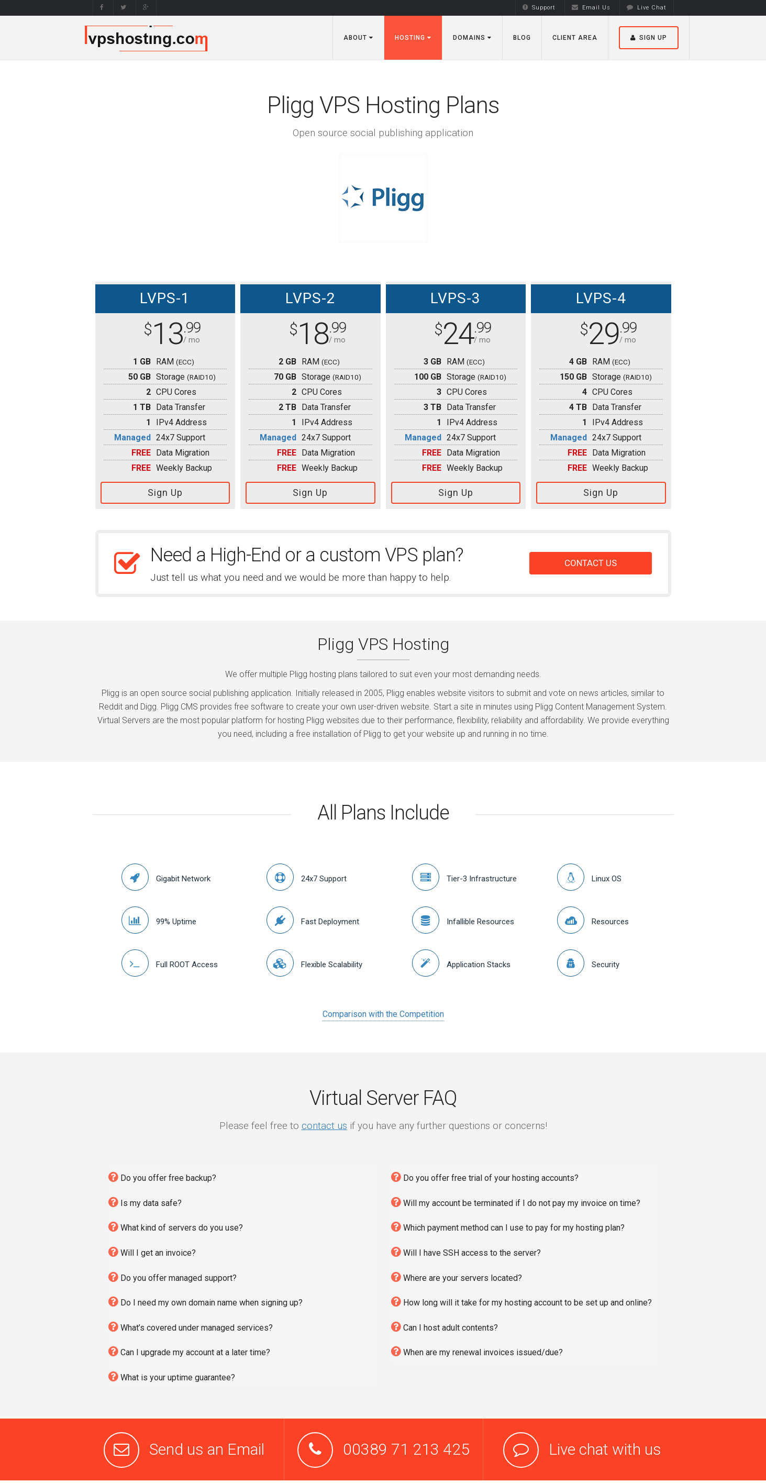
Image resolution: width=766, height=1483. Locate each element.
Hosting (413, 37)
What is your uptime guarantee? (171, 1373)
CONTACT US (590, 560)
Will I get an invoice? (152, 1249)
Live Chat (647, 7)
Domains (472, 37)
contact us (324, 1122)
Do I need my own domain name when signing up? (205, 1298)
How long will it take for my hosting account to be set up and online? (521, 1298)
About (358, 37)
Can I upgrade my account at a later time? (189, 1349)
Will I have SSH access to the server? (466, 1249)
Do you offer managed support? (172, 1274)
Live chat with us (605, 1446)
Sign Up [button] (648, 37)
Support (539, 7)
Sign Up (165, 492)
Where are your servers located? (456, 1274)
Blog (522, 37)
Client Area (574, 37)
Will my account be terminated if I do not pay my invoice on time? (515, 1199)
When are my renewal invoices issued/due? (477, 1349)
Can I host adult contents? (444, 1324)
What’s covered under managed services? (190, 1324)
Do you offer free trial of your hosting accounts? (485, 1174)
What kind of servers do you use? (175, 1224)
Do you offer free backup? (162, 1174)
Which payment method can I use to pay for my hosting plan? (508, 1224)
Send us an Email (206, 1446)
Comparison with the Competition (383, 1011)
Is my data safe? (145, 1199)
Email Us (591, 7)
